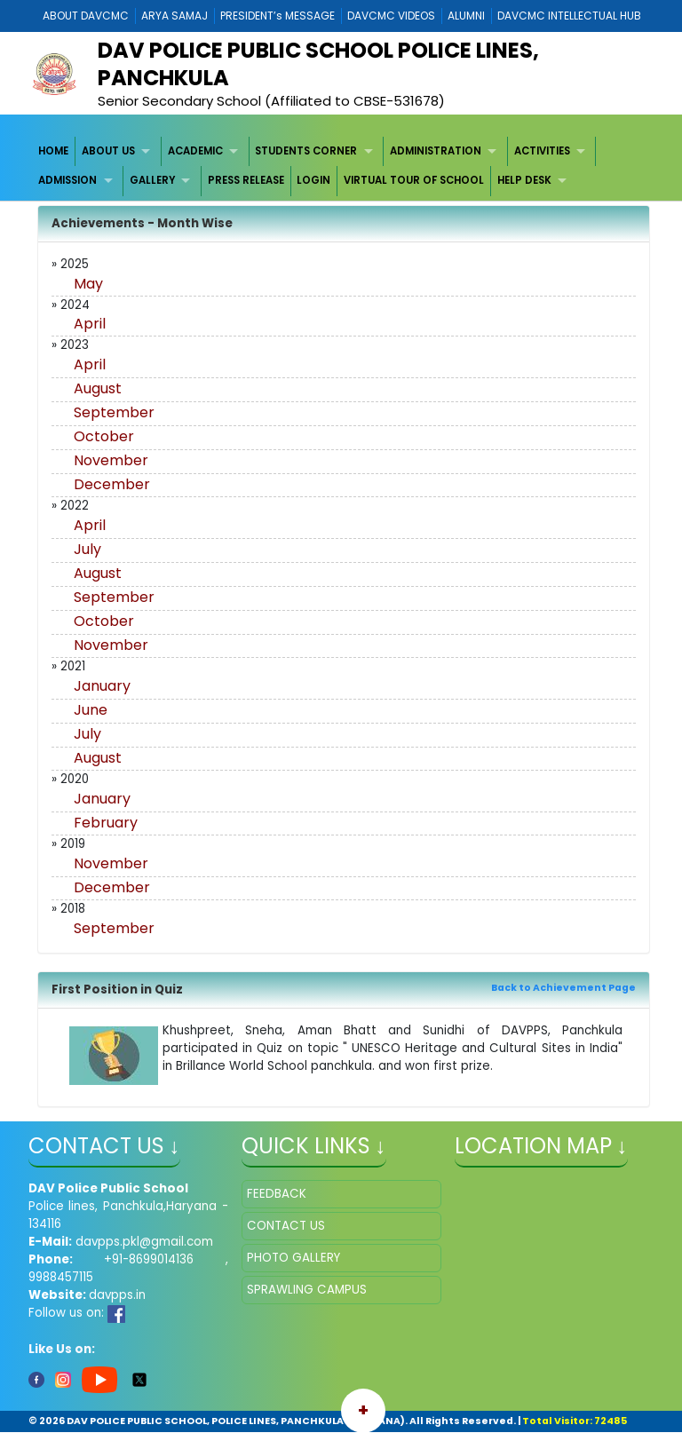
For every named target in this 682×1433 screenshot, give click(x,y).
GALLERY (152, 180)
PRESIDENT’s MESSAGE (277, 15)
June (90, 710)
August (98, 388)
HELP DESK (524, 180)
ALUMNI (466, 15)
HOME (53, 151)
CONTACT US (286, 1225)
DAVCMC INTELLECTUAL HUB (569, 15)
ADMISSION (67, 180)
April (90, 323)
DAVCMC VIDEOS (391, 15)
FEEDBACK (276, 1193)
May (88, 283)
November (111, 460)
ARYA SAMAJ (174, 15)
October (104, 436)
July (87, 549)
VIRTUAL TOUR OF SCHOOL (414, 180)
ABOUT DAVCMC (86, 15)
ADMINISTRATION (435, 151)
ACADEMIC (195, 151)
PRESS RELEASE (246, 180)
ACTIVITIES (542, 151)
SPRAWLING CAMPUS (307, 1289)
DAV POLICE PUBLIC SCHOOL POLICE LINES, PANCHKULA (318, 64)
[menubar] (341, 166)
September (114, 412)
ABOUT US (108, 151)
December (112, 484)
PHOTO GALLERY (293, 1257)
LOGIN (313, 180)
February (106, 822)
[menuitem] (54, 151)
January (102, 686)
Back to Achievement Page (563, 987)
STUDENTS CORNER (306, 151)
